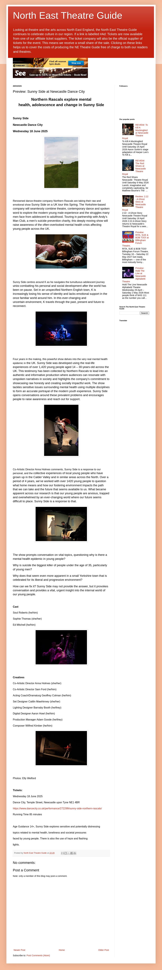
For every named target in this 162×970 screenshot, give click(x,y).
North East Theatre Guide (67, 15)
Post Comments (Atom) (38, 955)
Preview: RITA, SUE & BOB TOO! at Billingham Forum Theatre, (135, 239)
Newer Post (19, 950)
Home (62, 950)
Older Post (103, 950)
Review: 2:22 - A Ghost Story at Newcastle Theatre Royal (135, 203)
